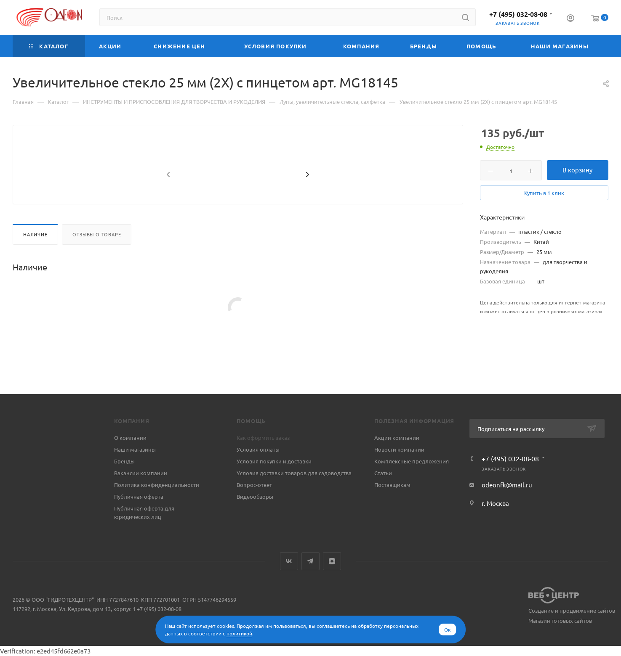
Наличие (35, 254)
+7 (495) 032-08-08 (518, 14)
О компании (130, 437)
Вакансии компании (140, 472)
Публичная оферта (138, 496)
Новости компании (399, 449)
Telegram (310, 561)
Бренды (124, 461)
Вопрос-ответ (254, 484)
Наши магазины (135, 449)
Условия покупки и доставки (274, 461)
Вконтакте (289, 561)
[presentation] (167, 195)
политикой (239, 633)
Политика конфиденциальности (156, 484)
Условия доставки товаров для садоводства (294, 472)
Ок (447, 629)
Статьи (383, 472)
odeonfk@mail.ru (507, 485)
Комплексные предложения (411, 461)
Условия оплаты (258, 449)
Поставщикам (392, 484)
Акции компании (396, 437)
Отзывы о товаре (96, 254)
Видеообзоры (255, 496)
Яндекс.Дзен (332, 561)
